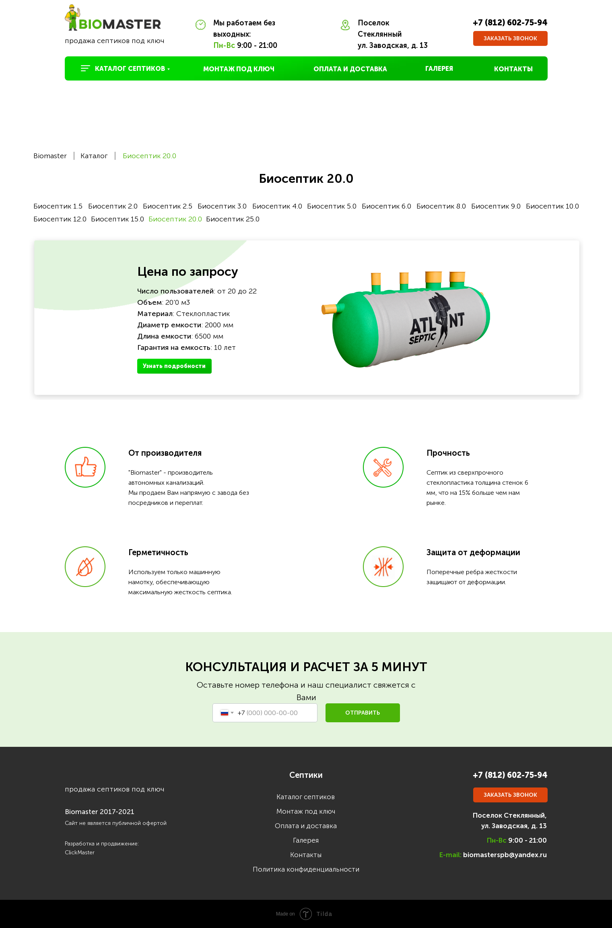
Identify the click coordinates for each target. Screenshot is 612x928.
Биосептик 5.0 (331, 206)
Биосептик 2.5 (167, 206)
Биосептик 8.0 (441, 206)
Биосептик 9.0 (496, 206)
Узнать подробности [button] (174, 366)
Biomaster (50, 155)
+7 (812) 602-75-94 (510, 22)
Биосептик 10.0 (552, 206)
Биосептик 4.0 (277, 206)
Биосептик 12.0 (60, 219)
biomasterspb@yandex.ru (505, 855)
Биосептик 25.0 (233, 219)
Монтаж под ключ (305, 811)
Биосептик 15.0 (117, 219)
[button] (510, 38)
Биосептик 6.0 (386, 206)
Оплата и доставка (306, 826)
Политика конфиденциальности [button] (306, 869)
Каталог (94, 155)
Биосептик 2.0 (113, 206)
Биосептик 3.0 (222, 206)
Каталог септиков (305, 797)
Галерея (306, 840)
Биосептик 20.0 (149, 155)
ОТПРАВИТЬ (362, 712)
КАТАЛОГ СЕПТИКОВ (130, 68)
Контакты (305, 855)
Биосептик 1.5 (57, 206)
